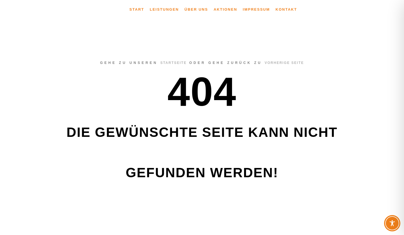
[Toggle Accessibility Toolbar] (392, 223)
